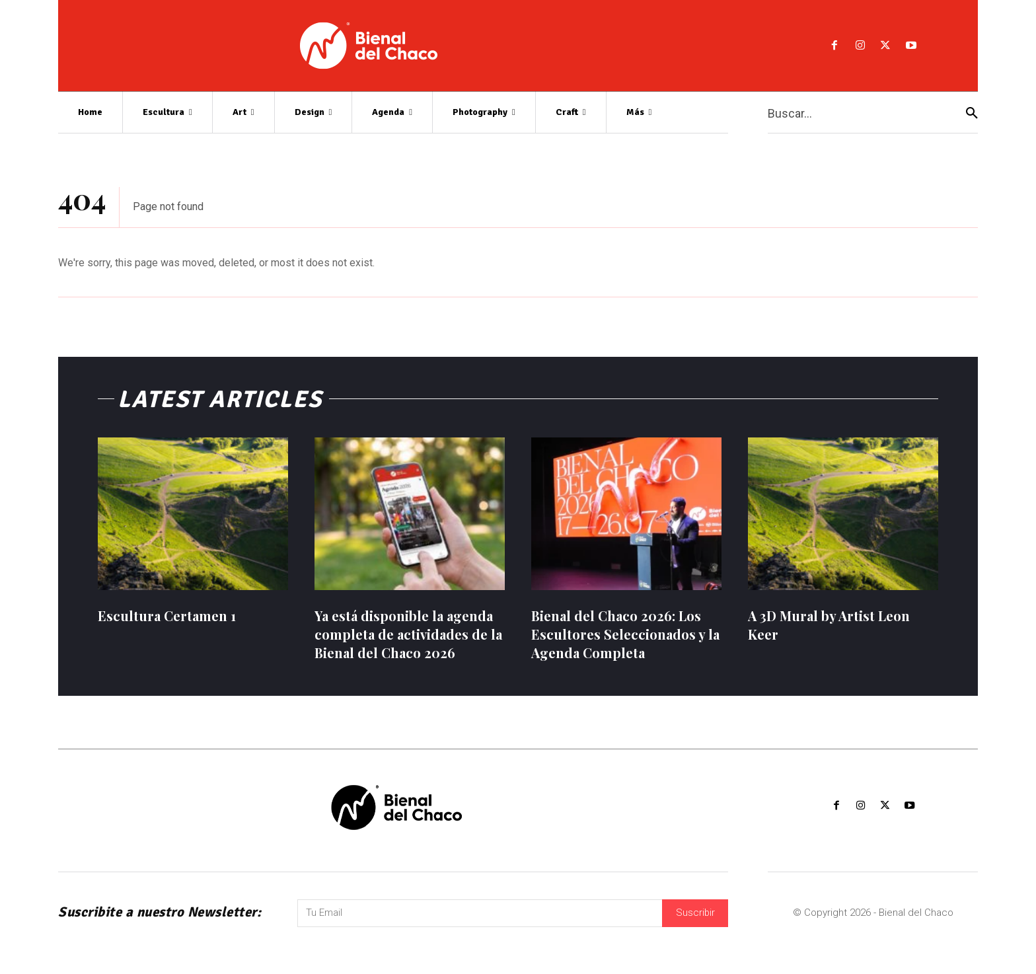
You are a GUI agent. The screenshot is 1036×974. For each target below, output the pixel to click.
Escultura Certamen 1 (167, 619)
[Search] (972, 112)
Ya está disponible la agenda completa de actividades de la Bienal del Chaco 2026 (408, 637)
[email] (479, 928)
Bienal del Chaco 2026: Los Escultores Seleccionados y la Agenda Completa (625, 637)
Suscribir (695, 928)
